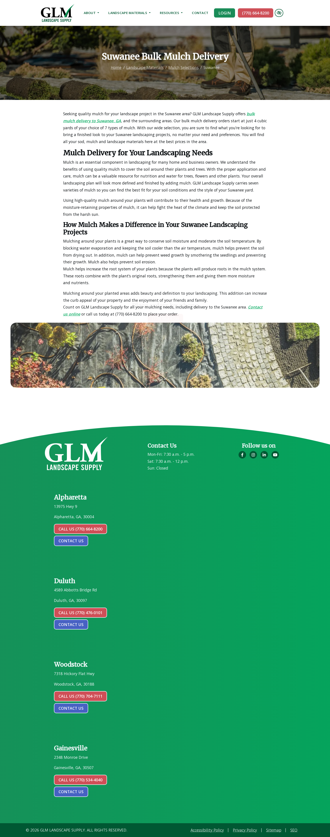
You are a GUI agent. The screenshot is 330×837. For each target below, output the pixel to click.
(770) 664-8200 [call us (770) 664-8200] (255, 13)
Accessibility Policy (265, 830)
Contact (200, 13)
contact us (71, 540)
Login (224, 13)
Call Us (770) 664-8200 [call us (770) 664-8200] (80, 529)
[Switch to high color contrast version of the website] (279, 13)
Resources (171, 13)
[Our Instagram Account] (253, 457)
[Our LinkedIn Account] (264, 457)
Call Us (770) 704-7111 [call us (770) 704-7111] (80, 696)
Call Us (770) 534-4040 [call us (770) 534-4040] (80, 779)
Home (116, 60)
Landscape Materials (129, 13)
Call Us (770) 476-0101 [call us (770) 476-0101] (80, 612)
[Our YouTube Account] (275, 457)
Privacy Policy (303, 830)
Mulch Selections (183, 60)
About (91, 13)
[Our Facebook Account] (242, 457)
